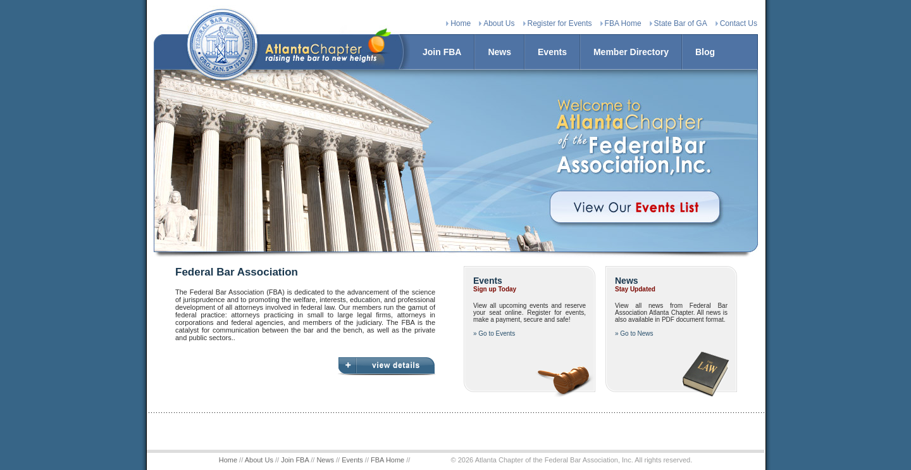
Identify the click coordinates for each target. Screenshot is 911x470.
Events (552, 52)
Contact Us (738, 23)
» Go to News (634, 333)
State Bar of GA (680, 23)
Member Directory (631, 52)
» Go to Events (494, 333)
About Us (498, 23)
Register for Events (560, 23)
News (499, 52)
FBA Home (623, 23)
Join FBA (442, 52)
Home (460, 23)
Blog (705, 52)
